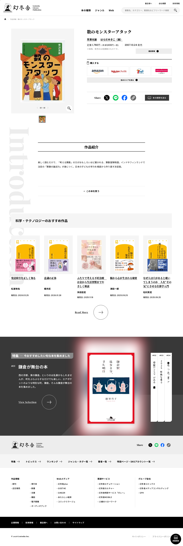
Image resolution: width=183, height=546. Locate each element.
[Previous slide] (37, 108)
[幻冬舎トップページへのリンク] (22, 10)
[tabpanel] (72, 387)
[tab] (154, 387)
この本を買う (92, 191)
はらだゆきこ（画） (111, 39)
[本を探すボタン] (175, 10)
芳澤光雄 (92, 39)
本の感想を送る (159, 97)
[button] (42, 119)
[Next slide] (48, 108)
